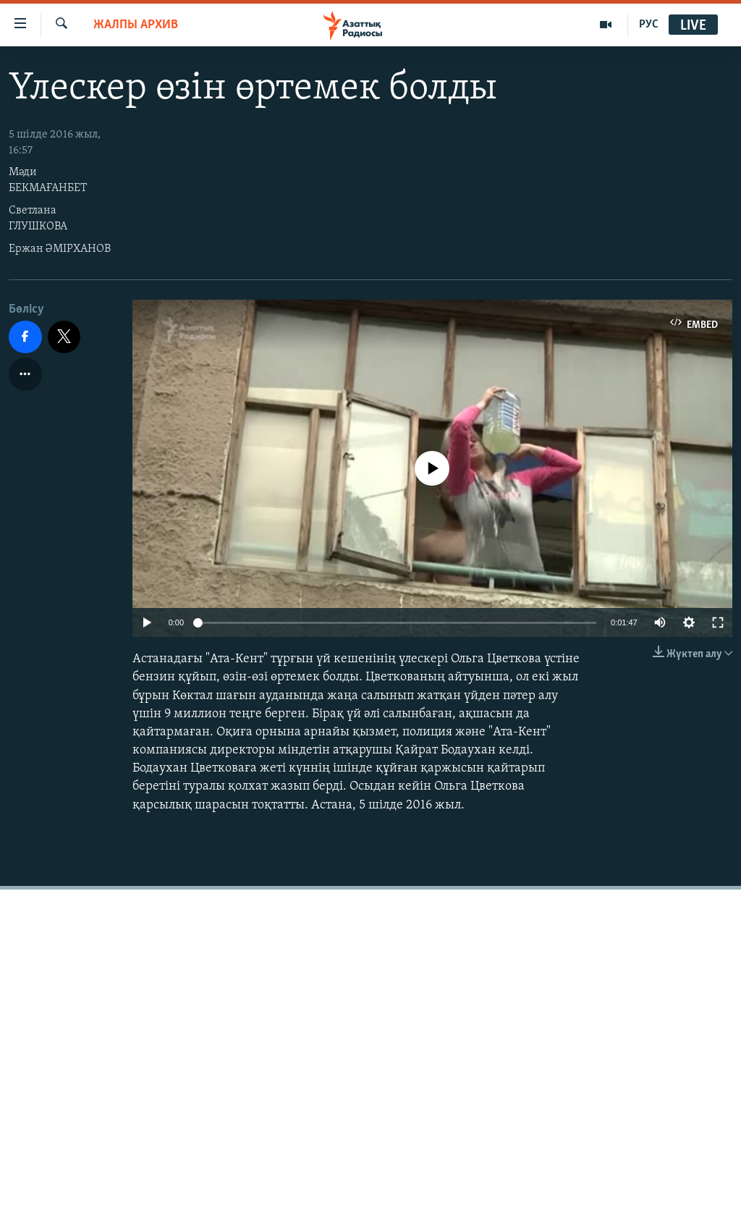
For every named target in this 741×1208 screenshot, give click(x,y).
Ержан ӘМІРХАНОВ (60, 249)
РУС (649, 24)
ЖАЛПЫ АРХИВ (135, 25)
